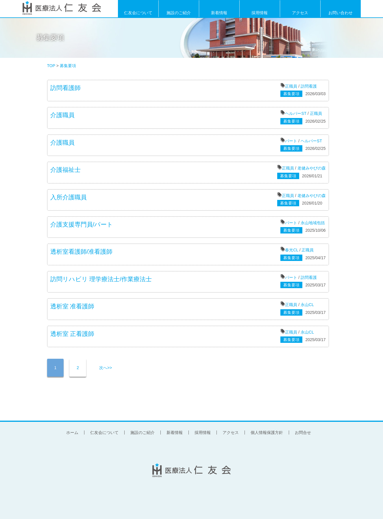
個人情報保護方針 (267, 432)
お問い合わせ (340, 12)
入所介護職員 (68, 197)
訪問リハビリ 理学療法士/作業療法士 (101, 279)
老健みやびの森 (311, 168)
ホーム (72, 432)
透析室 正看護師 (72, 333)
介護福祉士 (65, 169)
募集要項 (50, 37)
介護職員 (62, 115)
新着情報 (219, 12)
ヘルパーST (295, 113)
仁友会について (138, 12)
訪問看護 (309, 86)
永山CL (307, 304)
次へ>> (105, 367)
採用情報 (259, 12)
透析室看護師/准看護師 (81, 251)
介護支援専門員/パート (81, 224)
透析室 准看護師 (72, 306)
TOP (51, 65)
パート (291, 141)
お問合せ (303, 432)
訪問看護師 (65, 87)
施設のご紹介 (178, 12)
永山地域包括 (313, 222)
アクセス (300, 12)
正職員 (291, 86)
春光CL (291, 250)
